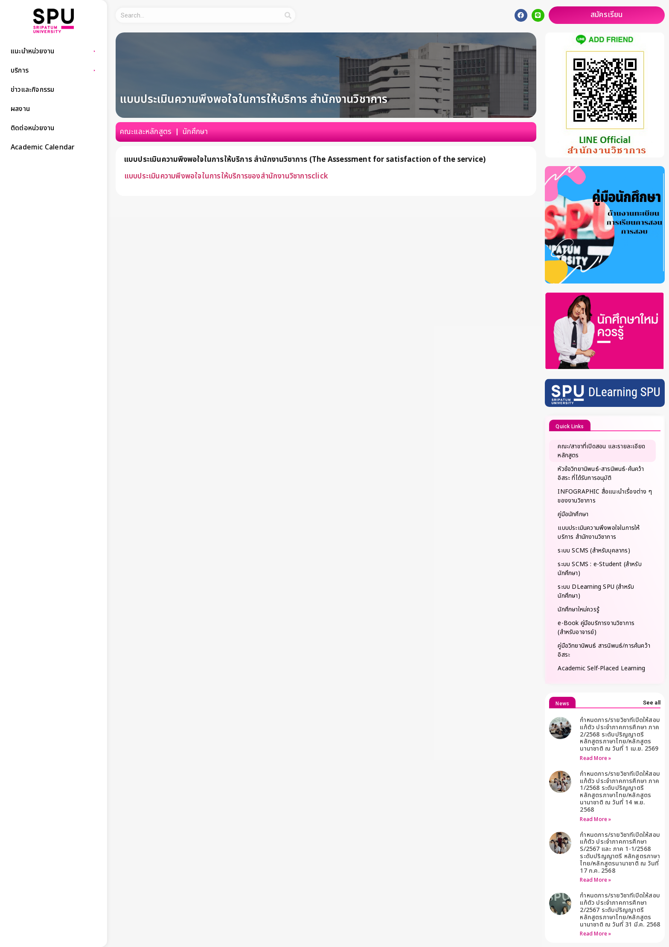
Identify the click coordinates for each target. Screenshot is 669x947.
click (319, 176)
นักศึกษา (195, 131)
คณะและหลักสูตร (146, 131)
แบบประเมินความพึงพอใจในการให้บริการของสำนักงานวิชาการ (217, 176)
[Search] (287, 15)
